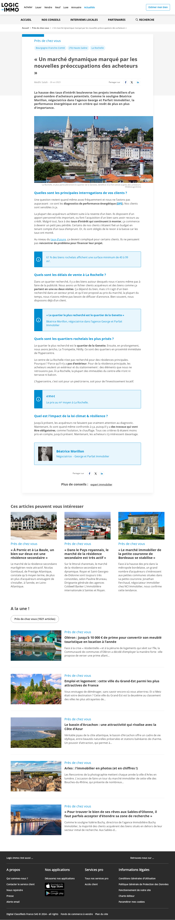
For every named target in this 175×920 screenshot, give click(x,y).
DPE (119, 203)
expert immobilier (101, 484)
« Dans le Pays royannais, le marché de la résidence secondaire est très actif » (86, 554)
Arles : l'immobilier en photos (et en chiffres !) (101, 768)
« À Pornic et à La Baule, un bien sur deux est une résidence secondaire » (32, 554)
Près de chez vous (40, 28)
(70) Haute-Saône (78, 47)
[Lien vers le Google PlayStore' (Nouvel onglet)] (60, 893)
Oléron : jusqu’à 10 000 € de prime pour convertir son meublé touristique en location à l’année (113, 639)
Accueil (26, 20)
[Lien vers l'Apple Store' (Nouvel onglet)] (60, 886)
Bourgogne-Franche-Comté (50, 47)
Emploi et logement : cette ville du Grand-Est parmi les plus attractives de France (111, 683)
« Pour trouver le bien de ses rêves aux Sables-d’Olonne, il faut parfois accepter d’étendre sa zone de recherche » (110, 814)
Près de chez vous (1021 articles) (34, 619)
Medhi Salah (41, 82)
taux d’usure (58, 239)
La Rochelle (97, 47)
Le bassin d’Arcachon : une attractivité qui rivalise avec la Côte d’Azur (110, 726)
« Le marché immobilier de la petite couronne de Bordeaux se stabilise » (139, 554)
